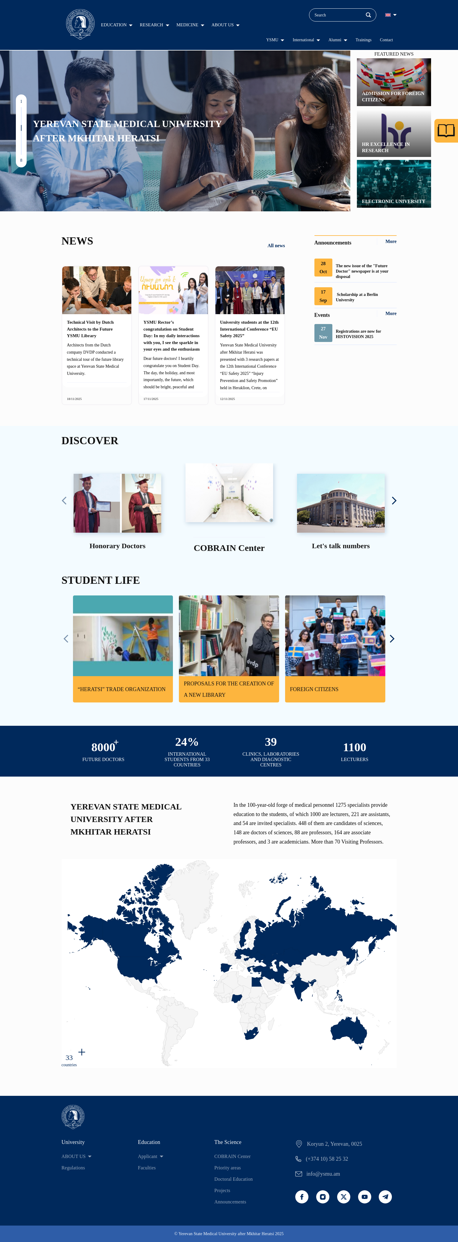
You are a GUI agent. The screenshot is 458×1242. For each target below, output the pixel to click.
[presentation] (64, 501)
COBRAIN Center (232, 1156)
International (303, 40)
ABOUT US (222, 24)
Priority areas (227, 1167)
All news (276, 245)
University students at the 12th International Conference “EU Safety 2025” (249, 329)
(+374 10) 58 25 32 (327, 1159)
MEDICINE (187, 24)
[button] (21, 110)
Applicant (147, 1156)
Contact (386, 40)
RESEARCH (151, 24)
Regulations (73, 1167)
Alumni (334, 40)
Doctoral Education (233, 1179)
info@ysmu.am (323, 1174)
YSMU (272, 40)
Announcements (230, 1201)
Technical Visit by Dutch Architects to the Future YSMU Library (90, 329)
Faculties (147, 1167)
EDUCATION (114, 24)
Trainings (364, 40)
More (390, 241)
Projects (222, 1190)
